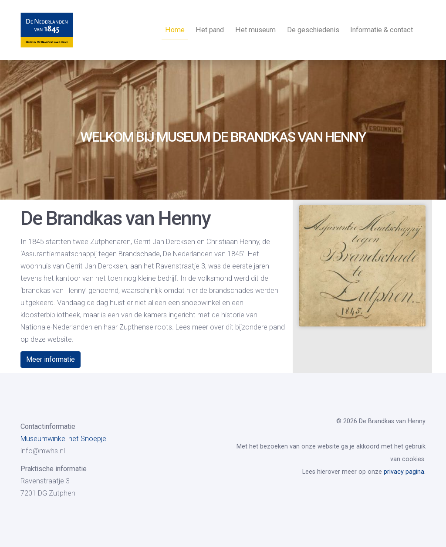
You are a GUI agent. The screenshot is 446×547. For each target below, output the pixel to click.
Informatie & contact (381, 30)
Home (175, 30)
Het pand (210, 30)
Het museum (255, 30)
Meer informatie (50, 359)
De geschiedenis (313, 30)
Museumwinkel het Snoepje (63, 439)
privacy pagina (404, 472)
